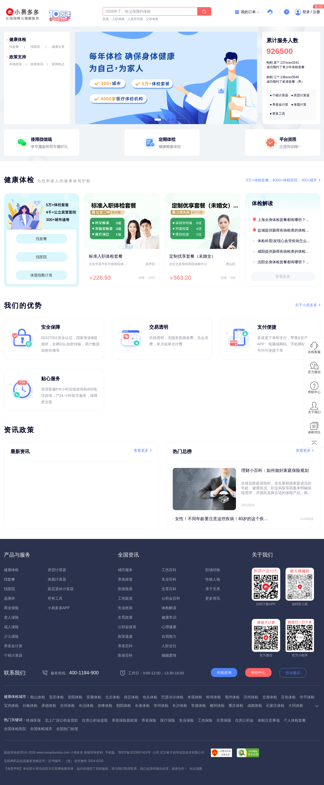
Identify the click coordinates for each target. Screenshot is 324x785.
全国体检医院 (15, 729)
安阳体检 (75, 697)
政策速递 (125, 636)
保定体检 (131, 697)
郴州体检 (217, 705)
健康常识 (169, 617)
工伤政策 (125, 598)
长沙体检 (179, 705)
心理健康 (169, 627)
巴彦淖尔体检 (172, 697)
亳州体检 (232, 697)
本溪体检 (194, 697)
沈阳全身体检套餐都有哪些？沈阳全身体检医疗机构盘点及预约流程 (289, 262)
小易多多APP (59, 608)
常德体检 (198, 705)
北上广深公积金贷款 (61, 720)
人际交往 (169, 646)
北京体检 (112, 697)
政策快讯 (37, 64)
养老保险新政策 (125, 720)
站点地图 (196, 768)
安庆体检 (56, 697)
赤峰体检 (105, 705)
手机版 (110, 752)
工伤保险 (205, 720)
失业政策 (125, 608)
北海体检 (269, 697)
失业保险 (186, 720)
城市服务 (125, 570)
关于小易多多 (306, 305)
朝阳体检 (123, 705)
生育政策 (125, 617)
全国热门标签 (67, 729)
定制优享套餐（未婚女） (192, 256)
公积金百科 (171, 598)
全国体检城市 (41, 729)
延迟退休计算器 (61, 589)
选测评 (9, 598)
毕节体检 (307, 697)
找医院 (35, 47)
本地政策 (15, 64)
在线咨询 (224, 672)
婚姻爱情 (169, 655)
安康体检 (93, 697)
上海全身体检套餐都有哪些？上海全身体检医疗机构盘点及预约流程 (289, 220)
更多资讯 (212, 598)
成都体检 (254, 705)
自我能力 (169, 636)
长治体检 (86, 705)
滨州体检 (251, 697)
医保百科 (125, 655)
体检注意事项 (269, 720)
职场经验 (212, 570)
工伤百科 (169, 570)
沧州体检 (67, 705)
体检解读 (169, 608)
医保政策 (125, 589)
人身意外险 (135, 19)
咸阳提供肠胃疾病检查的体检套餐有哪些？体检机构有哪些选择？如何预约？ (289, 251)
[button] (157, 120)
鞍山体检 (37, 697)
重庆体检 (236, 705)
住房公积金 (244, 720)
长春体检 (142, 705)
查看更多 (282, 276)
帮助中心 (258, 672)
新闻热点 (58, 64)
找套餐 (14, 47)
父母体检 (152, 19)
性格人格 (212, 579)
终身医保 (33, 720)
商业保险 (11, 608)
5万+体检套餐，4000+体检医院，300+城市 (281, 180)
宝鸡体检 (11, 705)
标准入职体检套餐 (106, 256)
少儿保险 (11, 636)
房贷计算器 (302, 95)
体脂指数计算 (41, 275)
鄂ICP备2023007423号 (134, 752)
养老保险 (149, 720)
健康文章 (58, 47)
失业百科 (169, 579)
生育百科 (169, 589)
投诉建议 (293, 673)
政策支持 (17, 57)
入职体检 (118, 19)
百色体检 (288, 697)
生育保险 (223, 720)
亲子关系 (212, 589)
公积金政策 (127, 627)
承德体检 (48, 705)
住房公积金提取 (95, 720)
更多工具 (278, 113)
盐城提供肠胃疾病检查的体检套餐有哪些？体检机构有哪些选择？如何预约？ (289, 230)
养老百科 (125, 646)
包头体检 (150, 697)
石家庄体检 (275, 705)
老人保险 (11, 617)
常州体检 (161, 705)
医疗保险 (167, 720)
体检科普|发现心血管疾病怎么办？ (286, 241)
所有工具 (55, 598)
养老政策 (125, 579)
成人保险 (11, 627)
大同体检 (295, 705)
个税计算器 (280, 95)
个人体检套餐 (295, 720)
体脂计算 (300, 104)
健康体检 (17, 39)
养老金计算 (280, 104)
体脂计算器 (57, 579)
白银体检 (30, 705)
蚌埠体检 (213, 697)
